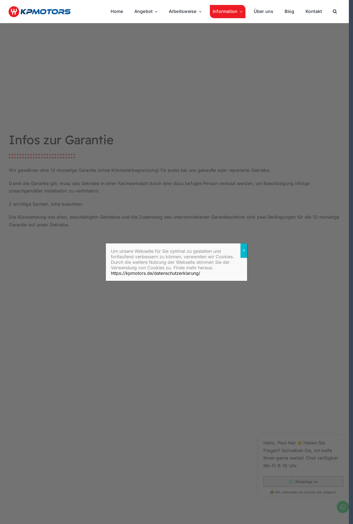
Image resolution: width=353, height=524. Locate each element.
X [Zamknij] (244, 250)
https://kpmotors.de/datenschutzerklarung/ (155, 273)
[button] (335, 11)
